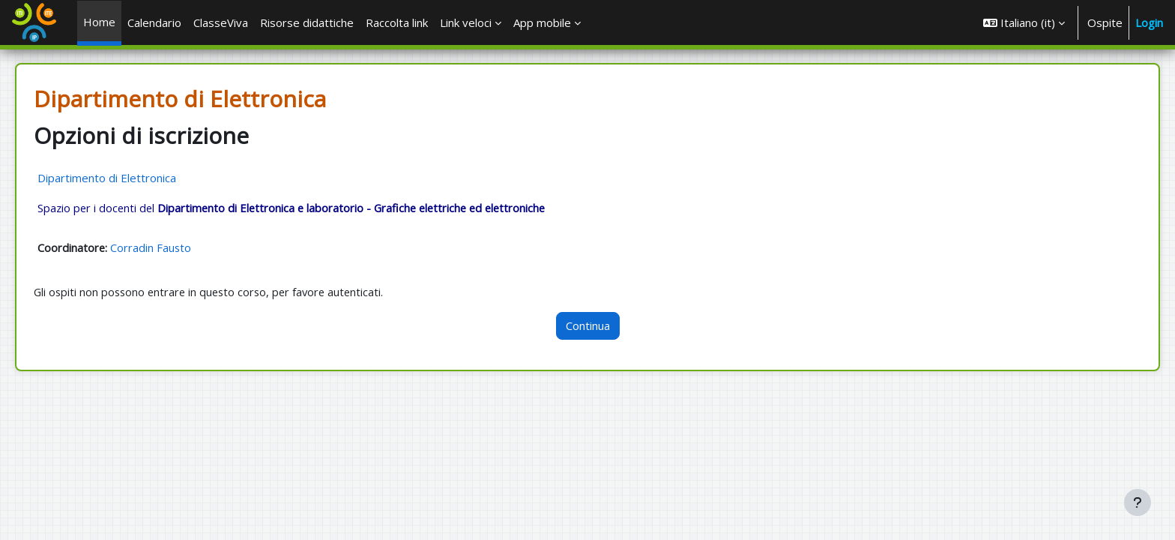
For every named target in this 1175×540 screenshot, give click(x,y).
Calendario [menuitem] (154, 22)
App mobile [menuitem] (542, 22)
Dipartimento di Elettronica (127, 177)
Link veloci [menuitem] (466, 22)
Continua (588, 327)
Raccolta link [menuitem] (397, 22)
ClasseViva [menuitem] (220, 22)
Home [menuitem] (99, 21)
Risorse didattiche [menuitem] (307, 22)
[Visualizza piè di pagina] (1137, 502)
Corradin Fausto (173, 248)
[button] (1024, 22)
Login (1149, 22)
